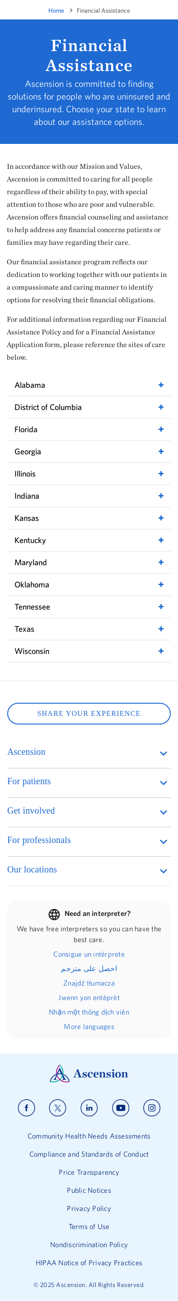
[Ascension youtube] (121, 1108)
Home (56, 10)
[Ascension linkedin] (89, 1108)
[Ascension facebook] (26, 1108)
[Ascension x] (57, 1108)
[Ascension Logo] (89, 1080)
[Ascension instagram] (151, 1108)
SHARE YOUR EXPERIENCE (89, 713)
